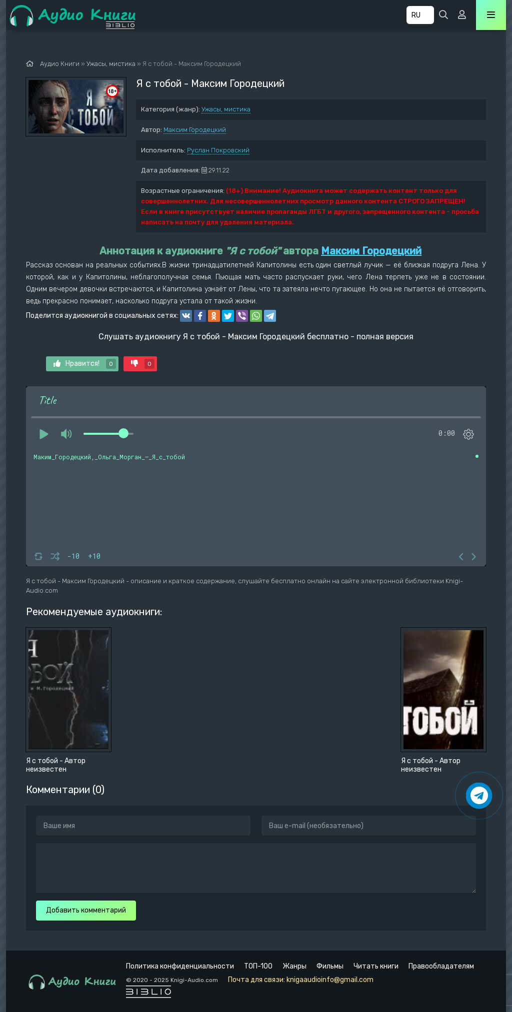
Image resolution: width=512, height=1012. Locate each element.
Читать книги (376, 966)
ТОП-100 (258, 966)
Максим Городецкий (195, 129)
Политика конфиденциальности (180, 966)
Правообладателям (441, 966)
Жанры (294, 966)
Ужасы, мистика (226, 109)
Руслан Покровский (218, 150)
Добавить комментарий (86, 910)
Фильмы (330, 966)
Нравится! (85, 364)
